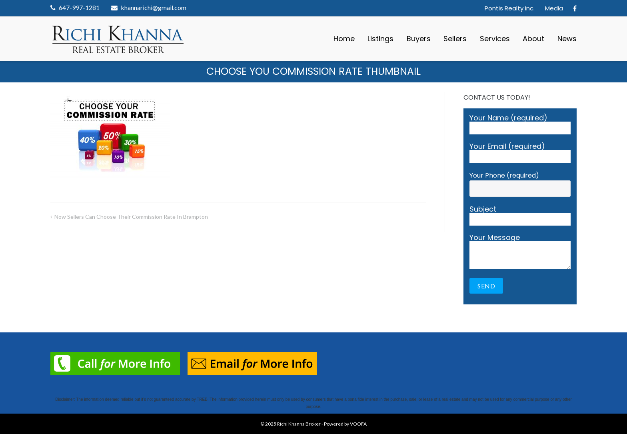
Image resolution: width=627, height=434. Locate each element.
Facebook (575, 8)
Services (495, 39)
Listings (380, 39)
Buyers (419, 39)
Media (554, 8)
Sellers (455, 39)
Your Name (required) (520, 124)
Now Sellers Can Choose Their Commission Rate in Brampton (131, 216)
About (533, 39)
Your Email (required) (520, 153)
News (567, 39)
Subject (520, 216)
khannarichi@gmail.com (153, 7)
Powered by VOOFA (345, 424)
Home (344, 39)
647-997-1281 (79, 7)
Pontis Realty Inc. (510, 8)
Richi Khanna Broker (299, 424)
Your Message (520, 251)
